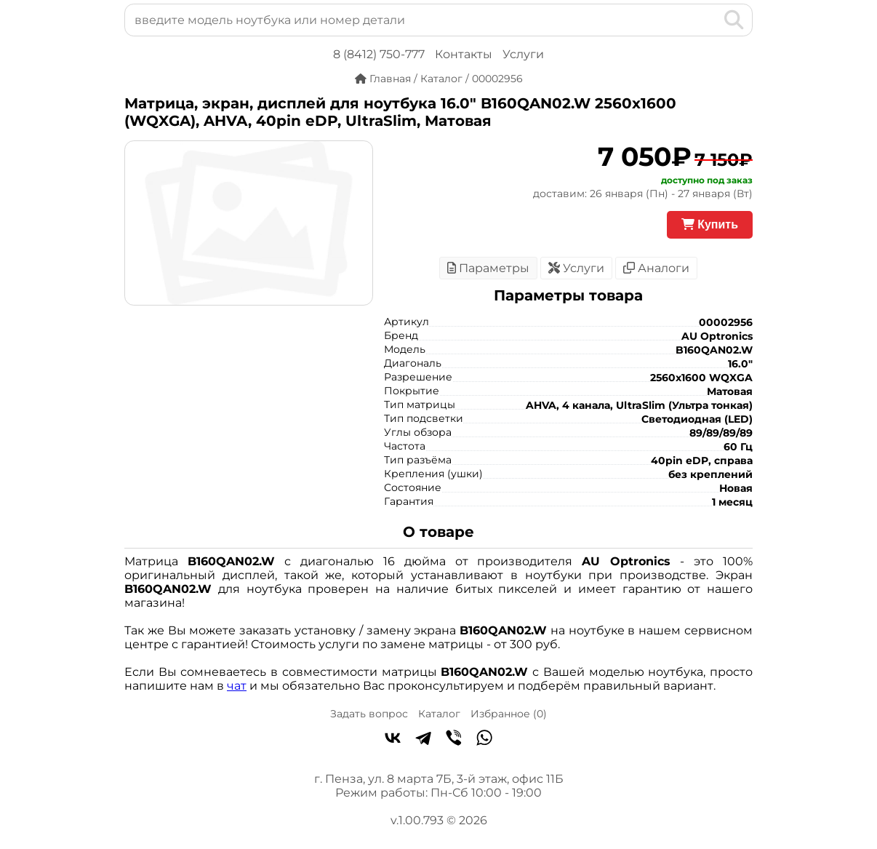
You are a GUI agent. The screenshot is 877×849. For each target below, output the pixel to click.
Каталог (439, 713)
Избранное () (508, 713)
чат (237, 686)
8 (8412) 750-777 (379, 54)
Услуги (523, 54)
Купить (709, 224)
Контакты (463, 54)
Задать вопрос (369, 713)
